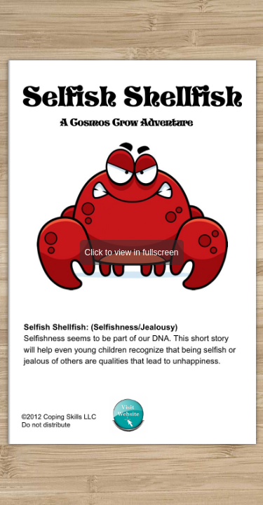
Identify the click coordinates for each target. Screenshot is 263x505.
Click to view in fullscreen (131, 252)
